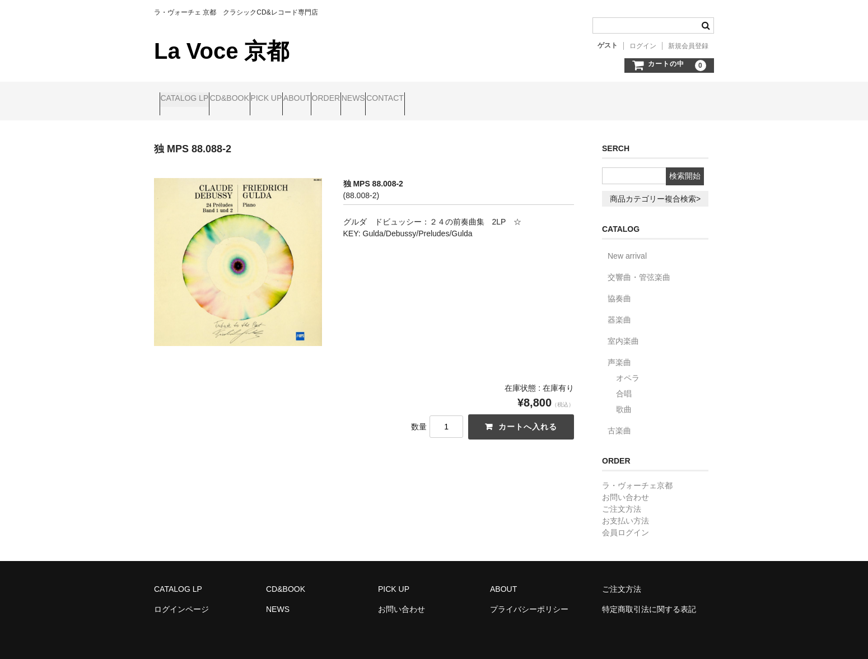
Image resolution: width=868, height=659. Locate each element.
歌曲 (624, 399)
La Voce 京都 (221, 51)
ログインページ (181, 599)
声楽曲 (619, 352)
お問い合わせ (625, 487)
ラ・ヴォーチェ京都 (637, 475)
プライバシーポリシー (529, 599)
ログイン (642, 46)
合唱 (624, 384)
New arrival (627, 246)
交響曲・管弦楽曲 (639, 267)
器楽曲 (619, 310)
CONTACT (519, 99)
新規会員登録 (688, 46)
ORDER (417, 99)
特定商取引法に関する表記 (649, 599)
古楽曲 (619, 421)
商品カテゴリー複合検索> (655, 189)
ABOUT (366, 99)
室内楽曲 (623, 331)
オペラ (628, 368)
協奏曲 (619, 288)
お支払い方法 (625, 511)
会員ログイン (625, 522)
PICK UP (314, 99)
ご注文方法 (621, 499)
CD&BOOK (256, 99)
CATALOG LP (190, 99)
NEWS (466, 99)
